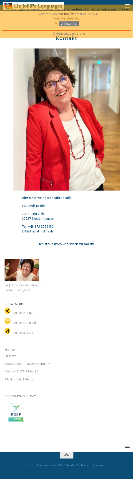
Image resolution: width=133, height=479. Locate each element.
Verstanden (69, 24)
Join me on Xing (19, 313)
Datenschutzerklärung (69, 33)
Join (21, 323)
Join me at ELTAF (19, 333)
